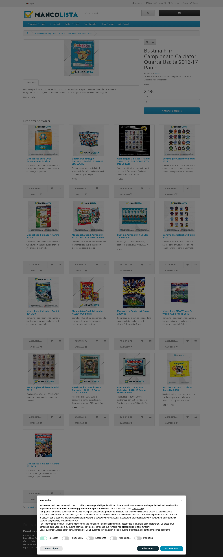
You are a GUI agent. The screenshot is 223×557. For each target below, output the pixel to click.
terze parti (87, 511)
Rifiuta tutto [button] (148, 548)
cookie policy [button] (138, 508)
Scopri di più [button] (51, 548)
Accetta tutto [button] (171, 548)
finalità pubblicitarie (74, 517)
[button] (181, 500)
